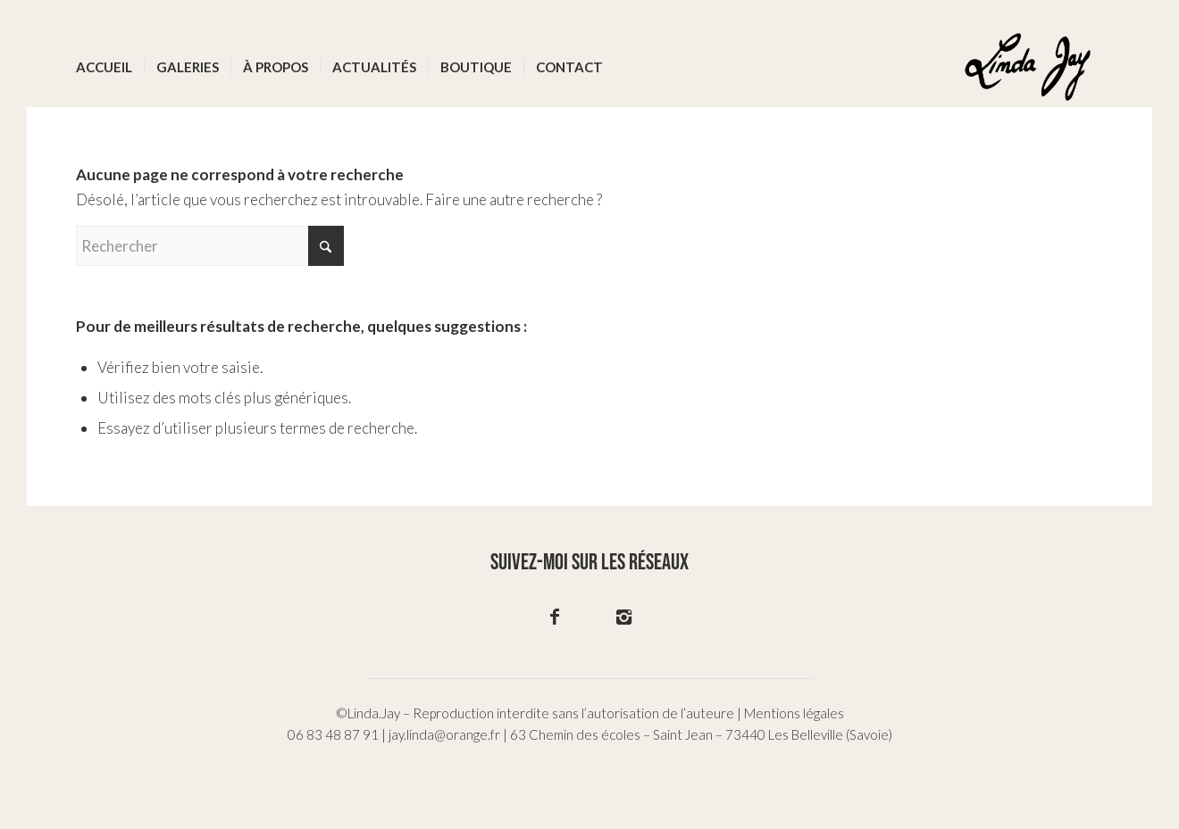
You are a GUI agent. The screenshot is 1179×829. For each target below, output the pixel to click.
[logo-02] (1027, 67)
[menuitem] (104, 67)
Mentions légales (794, 713)
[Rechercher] (210, 246)
